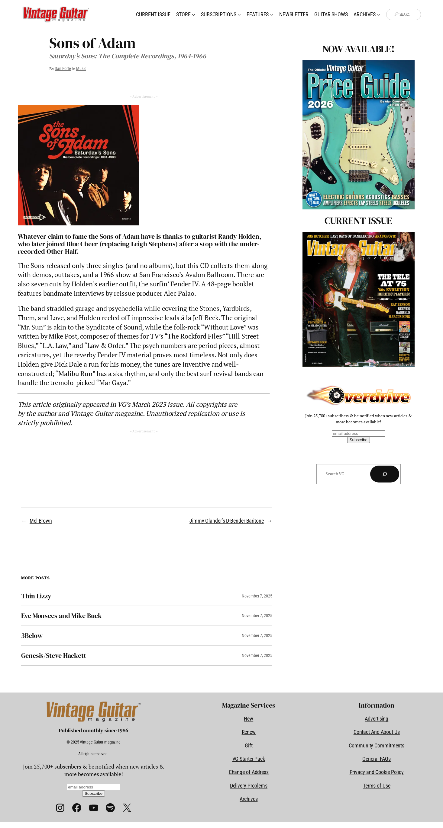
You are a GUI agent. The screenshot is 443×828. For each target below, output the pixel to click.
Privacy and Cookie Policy (377, 772)
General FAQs (376, 759)
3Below (31, 635)
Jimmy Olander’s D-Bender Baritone (226, 521)
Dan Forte (63, 68)
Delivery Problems (248, 785)
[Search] (384, 474)
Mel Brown (41, 521)
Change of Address (249, 772)
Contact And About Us (377, 732)
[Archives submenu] (378, 14)
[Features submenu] (271, 14)
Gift (249, 745)
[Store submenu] (193, 14)
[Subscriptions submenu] (239, 14)
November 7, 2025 (257, 596)
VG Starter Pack (248, 759)
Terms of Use (376, 785)
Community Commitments (376, 745)
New (248, 718)
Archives (248, 799)
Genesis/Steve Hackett (53, 655)
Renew (249, 732)
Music (81, 68)
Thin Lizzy (36, 596)
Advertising (376, 718)
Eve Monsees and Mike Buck (61, 615)
